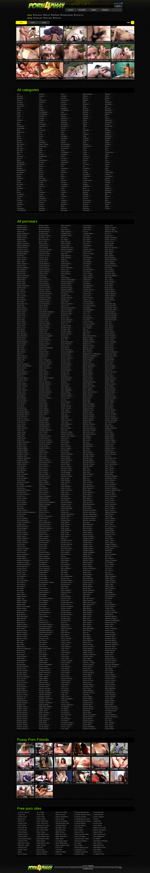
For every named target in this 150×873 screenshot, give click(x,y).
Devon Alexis (43, 518)
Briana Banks (21, 687)
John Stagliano (66, 390)
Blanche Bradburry (23, 648)
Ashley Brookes (22, 526)
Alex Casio (21, 290)
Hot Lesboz (78, 845)
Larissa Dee (65, 671)
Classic (41, 96)
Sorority (107, 108)
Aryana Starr (21, 514)
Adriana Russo (22, 248)
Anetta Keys (21, 422)
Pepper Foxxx (88, 671)
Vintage (107, 182)
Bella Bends (21, 614)
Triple (107, 164)
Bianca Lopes (22, 636)
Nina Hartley (87, 622)
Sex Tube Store (42, 830)
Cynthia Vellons (44, 448)
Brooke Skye (43, 234)
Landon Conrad (66, 660)
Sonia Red (108, 432)
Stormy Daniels (110, 484)
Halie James (43, 681)
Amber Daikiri (22, 384)
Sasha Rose (109, 348)
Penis (85, 150)
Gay (62, 112)
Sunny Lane (109, 498)
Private (85, 172)
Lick (62, 198)
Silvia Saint (109, 406)
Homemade (65, 144)
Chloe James (43, 374)
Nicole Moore (87, 586)
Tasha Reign (109, 530)
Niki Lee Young (88, 598)
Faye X (41, 618)
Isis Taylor (64, 240)
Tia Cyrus (108, 568)
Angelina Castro (22, 454)
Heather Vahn (44, 701)
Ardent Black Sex (43, 836)
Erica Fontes (43, 588)
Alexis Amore (21, 308)
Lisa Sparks (87, 262)
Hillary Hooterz (44, 709)
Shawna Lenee (110, 384)
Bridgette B (21, 699)
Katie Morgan (66, 486)
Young (107, 208)
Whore (107, 196)
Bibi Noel (20, 642)
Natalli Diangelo (88, 552)
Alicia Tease (21, 340)
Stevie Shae (109, 482)
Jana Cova (65, 270)
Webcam (108, 190)
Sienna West (109, 402)
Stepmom (108, 120)
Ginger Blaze (43, 658)
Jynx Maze (65, 426)
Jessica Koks (65, 360)
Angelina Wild (22, 460)
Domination (43, 160)
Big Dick (20, 150)
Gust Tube (40, 814)
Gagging (64, 108)
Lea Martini (65, 691)
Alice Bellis (21, 330)
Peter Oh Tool (88, 681)
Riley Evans (109, 250)
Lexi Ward (64, 721)
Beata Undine (22, 610)
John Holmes (65, 388)
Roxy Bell (108, 278)
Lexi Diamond (66, 715)
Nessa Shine (87, 566)
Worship (108, 202)
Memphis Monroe (89, 428)
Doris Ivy (42, 550)
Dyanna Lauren (44, 554)
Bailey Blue (21, 594)
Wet (106, 194)
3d (18, 94)
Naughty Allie (87, 558)
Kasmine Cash (66, 468)
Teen (106, 148)
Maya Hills (86, 402)
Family (41, 184)
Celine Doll (43, 332)
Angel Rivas (21, 438)
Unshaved (108, 176)
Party (85, 148)
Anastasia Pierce (23, 414)
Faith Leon (42, 614)
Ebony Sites (60, 819)
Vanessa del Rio (111, 648)
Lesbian (64, 196)
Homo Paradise (80, 836)
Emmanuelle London (46, 582)
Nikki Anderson (88, 604)
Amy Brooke (21, 402)
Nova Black (87, 638)
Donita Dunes (44, 542)
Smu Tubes (41, 832)
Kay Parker (65, 500)
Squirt (107, 118)
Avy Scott (20, 592)
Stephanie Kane (110, 478)
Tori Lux (108, 600)
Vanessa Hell (109, 636)
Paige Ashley (87, 650)
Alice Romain (21, 334)
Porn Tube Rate (42, 821)
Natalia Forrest (88, 538)
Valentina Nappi (110, 618)
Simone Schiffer (110, 414)
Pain (84, 142)
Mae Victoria (87, 352)
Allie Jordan (21, 352)
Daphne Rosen (44, 484)
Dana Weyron (44, 466)
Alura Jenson (21, 368)
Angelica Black (22, 450)
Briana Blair (21, 689)
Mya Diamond (88, 524)
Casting (19, 200)
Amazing (20, 104)
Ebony (41, 166)
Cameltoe (20, 194)
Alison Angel (21, 344)
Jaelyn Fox (65, 262)
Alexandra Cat (22, 304)
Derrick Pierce (44, 512)
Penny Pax (87, 668)
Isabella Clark (66, 234)
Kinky (63, 176)
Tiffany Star (109, 584)
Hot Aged (77, 843)
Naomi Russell (88, 536)
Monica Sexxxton (89, 512)
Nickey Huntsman (89, 568)
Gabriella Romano (45, 632)
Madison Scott (88, 348)
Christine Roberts (45, 392)
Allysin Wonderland (24, 366)
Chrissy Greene (44, 382)
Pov (84, 166)
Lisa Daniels (87, 258)
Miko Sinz (86, 472)
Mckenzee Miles (89, 406)
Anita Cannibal (22, 474)
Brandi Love (21, 668)
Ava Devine (21, 584)
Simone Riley (109, 412)
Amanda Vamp (22, 380)
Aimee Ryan (21, 266)
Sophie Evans (110, 448)
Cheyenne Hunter (45, 362)
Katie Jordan (65, 482)
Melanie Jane (88, 412)
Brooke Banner (44, 230)
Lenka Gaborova (67, 705)
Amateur (20, 102)
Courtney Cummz (45, 440)
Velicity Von (109, 654)
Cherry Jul (42, 358)
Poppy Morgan (88, 691)
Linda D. (86, 248)
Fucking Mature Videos (82, 821)
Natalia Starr (87, 542)
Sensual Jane (110, 368)
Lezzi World (97, 825)
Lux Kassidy (87, 326)
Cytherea (42, 450)
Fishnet (41, 202)
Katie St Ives (65, 488)
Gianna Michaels (45, 648)
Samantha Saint (110, 310)
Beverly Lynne (22, 630)
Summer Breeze (111, 488)
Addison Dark (22, 236)
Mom (84, 106)
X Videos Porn (99, 854)
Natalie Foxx (87, 544)
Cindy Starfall (44, 410)
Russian (86, 196)
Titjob (107, 156)
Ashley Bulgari (22, 528)
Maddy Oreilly (88, 338)
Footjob (63, 96)
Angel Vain (21, 440)
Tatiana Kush (109, 532)
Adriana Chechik (23, 244)
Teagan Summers (111, 546)
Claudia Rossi (44, 428)
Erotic (41, 170)
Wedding (108, 192)
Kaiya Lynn (65, 438)
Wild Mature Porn (99, 847)
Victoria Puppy (110, 681)
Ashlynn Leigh (22, 550)
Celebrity (20, 204)
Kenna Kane (65, 546)
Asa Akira (20, 516)
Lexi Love (64, 717)
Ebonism (40, 847)
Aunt (18, 122)
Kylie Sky (64, 630)
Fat (40, 188)
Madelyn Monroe (89, 342)
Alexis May (21, 320)
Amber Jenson (22, 386)
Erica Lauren (43, 590)
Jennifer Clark (66, 326)
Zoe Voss (108, 721)
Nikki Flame (87, 614)
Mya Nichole (87, 528)
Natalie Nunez (88, 548)
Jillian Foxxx (65, 384)
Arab (18, 114)
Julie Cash (64, 422)
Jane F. (63, 276)
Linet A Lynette (88, 254)
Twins (107, 166)
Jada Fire (64, 254)
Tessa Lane (109, 566)
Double (41, 162)
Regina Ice (109, 236)
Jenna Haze (65, 318)
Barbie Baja (21, 604)
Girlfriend (64, 118)
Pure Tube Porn (42, 823)
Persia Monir (87, 675)
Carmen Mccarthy (45, 294)
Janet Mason (65, 278)
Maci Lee (86, 334)
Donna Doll (43, 546)
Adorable (20, 98)
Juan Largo (65, 410)
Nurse (85, 122)
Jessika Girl (65, 374)
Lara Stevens (65, 666)
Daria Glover (43, 488)
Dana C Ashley (44, 460)
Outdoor (86, 140)
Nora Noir (86, 634)
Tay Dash (108, 536)
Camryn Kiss (43, 258)
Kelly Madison (66, 530)
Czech (41, 136)
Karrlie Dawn (65, 464)
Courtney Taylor (44, 444)
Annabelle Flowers (23, 490)
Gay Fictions (78, 830)
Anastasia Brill (22, 410)
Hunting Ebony (61, 825)
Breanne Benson (23, 677)
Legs (62, 194)
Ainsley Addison (22, 268)
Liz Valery (86, 266)
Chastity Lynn (44, 354)
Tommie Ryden (110, 594)
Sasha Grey (109, 346)
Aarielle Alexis (22, 228)
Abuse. (91, 868)
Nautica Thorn (88, 560)
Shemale (86, 210)
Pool (84, 162)
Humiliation (65, 152)
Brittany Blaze (22, 723)
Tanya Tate (109, 524)
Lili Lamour (87, 238)
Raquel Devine (88, 721)
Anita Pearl (21, 480)
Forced (63, 98)
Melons (85, 98)
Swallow (108, 134)
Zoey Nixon (109, 725)
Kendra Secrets (66, 544)
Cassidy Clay (43, 318)
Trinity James (109, 606)
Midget (85, 100)
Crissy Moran (43, 446)
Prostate (86, 174)
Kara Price (64, 444)
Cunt (40, 132)
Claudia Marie (44, 426)
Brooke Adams (44, 228)
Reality (85, 184)
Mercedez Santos (89, 434)
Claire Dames (44, 412)
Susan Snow (109, 502)
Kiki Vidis (64, 572)
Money (85, 108)
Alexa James (21, 296)
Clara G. (42, 416)
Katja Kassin (65, 494)
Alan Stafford (21, 270)
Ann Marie (20, 484)
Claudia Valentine (45, 430)
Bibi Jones (20, 640)
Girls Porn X (97, 852)
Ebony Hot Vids (61, 812)
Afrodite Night (22, 254)
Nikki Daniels (87, 610)
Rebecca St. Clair (111, 232)
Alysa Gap (20, 370)
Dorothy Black (44, 552)
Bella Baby (21, 612)
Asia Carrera (21, 552)
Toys (106, 160)
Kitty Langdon (66, 590)
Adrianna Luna (22, 250)
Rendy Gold (109, 244)
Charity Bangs (44, 338)
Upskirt (107, 178)
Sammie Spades (111, 316)
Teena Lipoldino (110, 554)
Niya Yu (85, 632)
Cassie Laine (43, 320)
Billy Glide (20, 644)
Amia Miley (21, 396)
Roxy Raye (109, 284)
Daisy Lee (42, 454)
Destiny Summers (45, 516)
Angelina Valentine (23, 458)
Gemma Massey (45, 634)
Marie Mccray (88, 378)
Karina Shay (65, 456)
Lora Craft (86, 296)
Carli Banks (43, 278)
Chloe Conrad (44, 366)
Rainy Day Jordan (89, 715)
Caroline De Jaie (45, 298)
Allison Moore (22, 356)
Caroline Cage (44, 296)
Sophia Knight (110, 440)
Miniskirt (86, 104)
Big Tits (19, 152)
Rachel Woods (88, 709)
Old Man (86, 130)
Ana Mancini (21, 408)
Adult (20, 852)
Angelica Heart (22, 452)
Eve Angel (42, 606)
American (20, 106)
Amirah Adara (22, 400)
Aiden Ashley (21, 258)
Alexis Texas (21, 324)
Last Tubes (22, 825)
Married (63, 208)
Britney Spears (22, 715)
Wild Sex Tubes (23, 845)
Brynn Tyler (43, 242)
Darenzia (42, 486)
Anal (18, 108)
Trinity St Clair (110, 610)
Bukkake (20, 188)
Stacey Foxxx (110, 460)
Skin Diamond (110, 422)
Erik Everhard (44, 592)
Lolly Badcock (88, 286)
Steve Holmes (110, 480)
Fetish (41, 194)
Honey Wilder (44, 727)
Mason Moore (88, 394)
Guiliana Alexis (44, 671)
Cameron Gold (44, 254)
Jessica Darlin (66, 354)
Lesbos (96, 819)
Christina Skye (44, 388)
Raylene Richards (89, 729)
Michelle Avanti (88, 456)
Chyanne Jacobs (45, 398)
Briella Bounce (22, 701)
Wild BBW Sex (98, 845)
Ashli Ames (21, 544)
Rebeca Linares (110, 228)
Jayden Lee (65, 300)
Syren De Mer (110, 508)
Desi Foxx (42, 514)
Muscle (85, 114)
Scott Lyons (109, 362)
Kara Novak (65, 442)
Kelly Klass (65, 526)
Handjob (64, 136)
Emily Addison (44, 570)
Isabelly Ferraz (66, 236)
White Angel (109, 703)
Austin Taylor (21, 574)
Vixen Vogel (109, 699)
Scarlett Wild (109, 360)
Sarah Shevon (110, 338)
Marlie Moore (87, 384)
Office (85, 126)
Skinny (107, 98)
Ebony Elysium (42, 852)
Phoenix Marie (88, 685)
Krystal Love (65, 616)
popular (70, 10)
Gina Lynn (42, 652)
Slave (107, 100)
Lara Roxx (64, 664)
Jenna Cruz (65, 316)
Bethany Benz (22, 624)
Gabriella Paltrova (45, 630)
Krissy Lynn (65, 600)
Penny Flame (87, 666)
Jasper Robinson (67, 292)
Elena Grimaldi (44, 558)
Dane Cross (43, 468)
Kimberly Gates (66, 580)
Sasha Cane (109, 344)
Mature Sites (97, 832)
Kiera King (64, 566)
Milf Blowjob (56, 15)
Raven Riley (87, 725)
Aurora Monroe (22, 566)
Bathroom (20, 132)
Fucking (64, 104)
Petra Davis (87, 683)
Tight (106, 154)
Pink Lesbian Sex (99, 834)
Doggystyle (43, 156)
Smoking (108, 104)
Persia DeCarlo (88, 673)
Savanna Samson (111, 352)
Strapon (108, 124)
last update (82, 10)
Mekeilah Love (88, 410)
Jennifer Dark (66, 328)
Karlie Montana (66, 460)
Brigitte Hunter (22, 707)
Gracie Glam (43, 666)
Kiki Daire (64, 570)
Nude (85, 120)
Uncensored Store (24, 839)
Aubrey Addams (22, 554)
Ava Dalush (21, 582)
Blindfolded (21, 164)
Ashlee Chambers (23, 522)
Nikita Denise (87, 600)
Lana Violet (65, 658)
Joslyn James (66, 408)
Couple (41, 120)
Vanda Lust (109, 630)
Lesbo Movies (98, 814)
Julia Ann (64, 414)
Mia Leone (86, 440)
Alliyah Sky (21, 360)
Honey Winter (44, 729)
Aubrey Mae (21, 556)
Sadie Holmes (110, 296)
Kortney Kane (66, 598)
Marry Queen (87, 390)
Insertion (64, 160)
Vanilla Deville (110, 650)
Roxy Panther (110, 282)
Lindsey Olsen (88, 250)
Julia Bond (64, 416)
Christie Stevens (45, 384)
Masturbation (87, 94)
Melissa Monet (88, 420)
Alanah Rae (21, 274)
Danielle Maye (44, 478)
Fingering (42, 198)
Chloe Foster (43, 372)
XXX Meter (97, 850)
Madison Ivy (87, 344)
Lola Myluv (87, 284)
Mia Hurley (87, 438)
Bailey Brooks (22, 596)
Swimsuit (108, 136)
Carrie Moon (43, 306)
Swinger (108, 138)
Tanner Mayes (110, 518)
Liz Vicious (87, 268)
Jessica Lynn (65, 362)
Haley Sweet (43, 677)
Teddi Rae (108, 550)
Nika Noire (86, 594)
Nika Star (86, 596)
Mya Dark (86, 522)
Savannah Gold (110, 354)
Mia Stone (86, 450)
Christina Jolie (44, 386)
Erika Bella (43, 594)
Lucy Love (86, 316)
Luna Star (86, 320)
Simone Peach (110, 410)
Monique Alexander (90, 516)
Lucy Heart (87, 312)
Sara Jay (108, 322)
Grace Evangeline (45, 664)
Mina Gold (86, 480)
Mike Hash (86, 470)
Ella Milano (43, 564)
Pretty (85, 170)
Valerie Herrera (110, 622)
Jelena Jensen (66, 312)
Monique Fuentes (89, 518)
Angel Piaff (21, 434)
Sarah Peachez (110, 336)
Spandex (108, 110)
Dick (40, 148)
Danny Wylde (44, 482)
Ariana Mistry (21, 504)
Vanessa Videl (110, 646)
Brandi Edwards (22, 666)
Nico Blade (87, 576)
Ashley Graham (22, 534)
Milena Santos (88, 474)
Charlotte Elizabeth (46, 348)
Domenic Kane (44, 540)
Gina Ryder (43, 654)
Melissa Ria (87, 422)
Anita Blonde (21, 470)
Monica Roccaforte (89, 510)
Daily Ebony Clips (43, 843)
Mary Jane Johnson (90, 392)
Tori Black (108, 598)
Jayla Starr (65, 302)
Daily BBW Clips (61, 843)
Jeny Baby (64, 338)
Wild (106, 200)
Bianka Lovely (22, 638)
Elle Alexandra (44, 566)
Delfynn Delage (44, 504)
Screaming (87, 200)
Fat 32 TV (59, 847)
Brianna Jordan (22, 695)
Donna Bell (43, 544)
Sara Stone (109, 328)
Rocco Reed (109, 262)
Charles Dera (43, 342)
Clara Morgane (44, 418)
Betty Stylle (21, 628)
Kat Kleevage (66, 472)
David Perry (43, 494)
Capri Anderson (44, 270)
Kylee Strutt (65, 624)
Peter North (87, 679)
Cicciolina (42, 400)
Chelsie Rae (43, 356)
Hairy (63, 134)
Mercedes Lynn (88, 432)
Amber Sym (21, 392)
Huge (63, 150)
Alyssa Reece (22, 374)
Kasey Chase (66, 466)
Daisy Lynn (43, 456)
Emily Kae (42, 574)
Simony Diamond (111, 418)
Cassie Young (44, 322)
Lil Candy (86, 236)
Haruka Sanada (44, 689)
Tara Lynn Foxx (110, 526)
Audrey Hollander (23, 560)
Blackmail (20, 162)
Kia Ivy (63, 556)
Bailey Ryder (21, 602)
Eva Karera (43, 604)
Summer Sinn (110, 492)
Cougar (41, 118)
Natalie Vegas (88, 550)
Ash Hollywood (22, 520)
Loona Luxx (87, 294)
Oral (84, 132)
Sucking (108, 132)
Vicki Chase (109, 671)
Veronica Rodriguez (112, 664)
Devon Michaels (44, 522)
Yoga (106, 206)
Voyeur (107, 186)
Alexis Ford (21, 316)
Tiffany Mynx (109, 578)
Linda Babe (87, 246)
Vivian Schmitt (110, 697)
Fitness (41, 206)
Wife (106, 198)
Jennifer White (66, 332)
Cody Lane (43, 434)
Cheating (20, 208)
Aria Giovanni (22, 502)
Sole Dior (108, 430)
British (19, 182)
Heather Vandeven (45, 703)
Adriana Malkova (23, 246)
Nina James (87, 624)
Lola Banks (87, 280)
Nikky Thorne (87, 620)
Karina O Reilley (67, 454)
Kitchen (63, 180)
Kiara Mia (64, 562)
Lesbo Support (98, 817)
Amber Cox (21, 382)
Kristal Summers (67, 602)
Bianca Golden (22, 634)
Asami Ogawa (22, 518)
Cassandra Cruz (45, 314)
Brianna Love (21, 697)
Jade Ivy (64, 260)
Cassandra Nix (44, 316)
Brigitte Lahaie (22, 709)
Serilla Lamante (110, 372)
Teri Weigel (109, 562)
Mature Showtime (99, 830)
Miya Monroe (87, 500)
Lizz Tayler (86, 272)
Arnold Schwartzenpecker (26, 512)
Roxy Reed (109, 286)
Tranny (107, 162)
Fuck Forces (22, 830)
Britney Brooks (22, 713)
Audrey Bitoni (21, 558)
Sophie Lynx (109, 450)
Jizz (62, 174)
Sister (107, 96)
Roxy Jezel (109, 280)
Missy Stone (87, 496)
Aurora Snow (21, 568)
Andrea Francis (22, 418)
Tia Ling (108, 572)
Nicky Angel (87, 574)
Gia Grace (42, 640)
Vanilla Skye (109, 652)
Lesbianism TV (79, 850)
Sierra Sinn (109, 404)
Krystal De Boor (66, 614)
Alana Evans (21, 272)
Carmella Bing (44, 286)
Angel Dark (21, 426)
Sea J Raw (109, 364)
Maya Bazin (87, 398)
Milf (84, 102)
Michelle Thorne (88, 464)
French (63, 102)
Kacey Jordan (66, 428)
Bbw (18, 134)
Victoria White (110, 685)
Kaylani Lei (65, 512)
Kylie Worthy (65, 632)
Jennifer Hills (65, 330)
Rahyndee (86, 711)
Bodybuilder (21, 170)
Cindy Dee (42, 402)
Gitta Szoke (43, 662)
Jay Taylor (64, 294)
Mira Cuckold (87, 482)
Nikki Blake (87, 608)
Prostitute (86, 176)
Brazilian (20, 178)
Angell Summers (23, 462)
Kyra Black (65, 634)
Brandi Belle (21, 664)
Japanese (64, 168)
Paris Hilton (87, 658)
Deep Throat (43, 144)
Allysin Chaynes (22, 364)
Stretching (108, 126)
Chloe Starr (43, 380)
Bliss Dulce (21, 650)
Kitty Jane (64, 588)
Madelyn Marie (88, 340)
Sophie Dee (109, 446)
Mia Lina (86, 442)
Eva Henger (43, 602)
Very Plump (97, 843)
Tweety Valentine (111, 612)
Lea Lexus (64, 689)
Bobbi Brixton (21, 656)
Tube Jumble (22, 836)
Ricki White (109, 246)
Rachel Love (87, 701)
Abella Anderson (23, 234)
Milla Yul (86, 478)
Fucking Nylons (80, 825)
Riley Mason (109, 252)
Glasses (64, 122)
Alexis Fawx (21, 314)
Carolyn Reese (44, 302)
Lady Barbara (66, 646)
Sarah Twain (109, 340)
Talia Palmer (109, 514)
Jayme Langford (67, 304)
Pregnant (86, 168)
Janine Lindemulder (68, 280)
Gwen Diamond (44, 673)
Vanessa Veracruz (111, 644)
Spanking (108, 112)
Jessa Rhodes (66, 344)
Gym (62, 132)
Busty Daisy (43, 244)
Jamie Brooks (66, 264)
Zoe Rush (108, 719)
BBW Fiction (60, 832)
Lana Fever (65, 656)
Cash (19, 198)
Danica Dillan (43, 474)
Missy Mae (87, 490)
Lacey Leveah (66, 642)
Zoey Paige (109, 727)
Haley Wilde (43, 679)
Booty (19, 176)
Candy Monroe (44, 266)
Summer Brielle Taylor (113, 490)
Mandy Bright (87, 360)
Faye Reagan (44, 616)
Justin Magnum (66, 424)
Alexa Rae (20, 302)
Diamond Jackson (45, 528)
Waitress (108, 188)
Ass (18, 118)
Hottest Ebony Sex (62, 823)
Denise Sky (43, 510)
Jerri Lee (64, 340)
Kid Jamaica (65, 564)
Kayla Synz (65, 510)
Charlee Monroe (45, 340)
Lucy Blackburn (88, 310)
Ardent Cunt (22, 817)
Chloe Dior (42, 370)
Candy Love (43, 262)
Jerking (63, 172)
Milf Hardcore (38, 15)
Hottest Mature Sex (81, 847)
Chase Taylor (43, 352)
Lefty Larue (65, 697)
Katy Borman (65, 498)
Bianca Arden (21, 632)
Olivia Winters (88, 648)
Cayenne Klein (44, 328)
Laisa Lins (64, 650)
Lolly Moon (87, 288)
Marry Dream (87, 388)
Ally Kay (20, 362)
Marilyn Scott (87, 380)
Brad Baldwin (21, 660)
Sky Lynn (108, 424)
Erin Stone (42, 596)
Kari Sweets (65, 450)
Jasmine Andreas (67, 282)
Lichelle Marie (88, 234)
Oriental (86, 138)
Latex (63, 188)
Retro (85, 188)
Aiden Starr (21, 262)
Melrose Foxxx (88, 426)
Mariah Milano (88, 374)
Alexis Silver (48, 18)
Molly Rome (87, 506)
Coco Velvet (43, 432)
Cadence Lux (43, 246)
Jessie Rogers (66, 370)
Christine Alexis (44, 390)
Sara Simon (109, 326)
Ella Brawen (43, 562)
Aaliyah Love (21, 226)
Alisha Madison (22, 342)
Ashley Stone (21, 540)
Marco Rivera (88, 368)
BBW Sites (59, 839)
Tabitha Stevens (110, 512)
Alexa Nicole (21, 300)
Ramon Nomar (88, 717)
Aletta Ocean (21, 288)
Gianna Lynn (43, 646)
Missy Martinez (88, 492)
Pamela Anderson (89, 654)
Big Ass (19, 142)
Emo (40, 168)
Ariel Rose (20, 508)
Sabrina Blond (110, 292)
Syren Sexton (110, 510)
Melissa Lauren (88, 418)
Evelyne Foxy (44, 610)
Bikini (19, 154)
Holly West (43, 723)
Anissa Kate (21, 466)
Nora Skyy (86, 636)
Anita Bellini (21, 468)
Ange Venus (21, 424)
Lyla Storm (87, 332)
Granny (63, 128)
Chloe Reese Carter (46, 378)
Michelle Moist (88, 460)
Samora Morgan (111, 318)
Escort (41, 172)
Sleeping (108, 102)
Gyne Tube (41, 817)
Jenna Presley (66, 322)
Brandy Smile (21, 673)
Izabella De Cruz (67, 248)
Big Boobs (20, 144)
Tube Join (21, 814)
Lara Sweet (65, 668)
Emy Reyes (43, 584)
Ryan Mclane (109, 290)
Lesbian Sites (79, 854)
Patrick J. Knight (89, 662)
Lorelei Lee (87, 300)
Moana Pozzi (87, 502)
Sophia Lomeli (110, 442)
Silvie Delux (109, 408)
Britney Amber (22, 711)
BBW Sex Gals (61, 834)
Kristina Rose (66, 604)
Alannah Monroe (23, 276)
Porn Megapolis (99, 836)
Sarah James (109, 332)
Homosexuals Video (81, 839)
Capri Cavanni (44, 272)
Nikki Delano (87, 612)
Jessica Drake (66, 356)
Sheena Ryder (110, 390)
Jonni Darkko (65, 402)
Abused (19, 96)
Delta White (43, 506)
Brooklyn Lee (43, 238)
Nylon (85, 124)
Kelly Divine (65, 524)
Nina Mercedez (88, 628)
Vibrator (107, 180)
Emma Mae (43, 578)
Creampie (42, 124)
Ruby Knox (109, 288)
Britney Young (22, 719)
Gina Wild (42, 656)
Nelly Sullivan (88, 562)
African (19, 100)
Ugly (106, 168)
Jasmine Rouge (66, 288)
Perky (85, 152)
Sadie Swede (109, 300)
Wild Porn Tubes (24, 843)
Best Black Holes (43, 839)
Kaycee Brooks (66, 502)
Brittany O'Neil (22, 725)
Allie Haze (20, 348)
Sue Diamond (110, 486)
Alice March (21, 332)
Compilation (43, 114)
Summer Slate (110, 494)
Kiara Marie (65, 560)
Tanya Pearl (109, 522)
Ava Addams (21, 576)
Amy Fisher (21, 404)
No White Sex (61, 830)
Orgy (84, 136)
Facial (41, 182)
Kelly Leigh (65, 528)
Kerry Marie (65, 552)
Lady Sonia (65, 648)
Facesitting (43, 180)
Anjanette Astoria (23, 482)
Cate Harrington (44, 324)
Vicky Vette (109, 673)
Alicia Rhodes (22, 336)
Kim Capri (64, 574)
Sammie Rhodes (111, 314)
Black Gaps (41, 841)
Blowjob (20, 168)
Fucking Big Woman (81, 812)
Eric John (42, 586)
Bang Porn (22, 819)
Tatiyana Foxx (110, 534)
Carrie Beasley (44, 304)
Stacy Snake (109, 472)
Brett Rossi (21, 685)
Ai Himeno (20, 256)
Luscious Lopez (88, 324)
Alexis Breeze (22, 310)
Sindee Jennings (111, 420)
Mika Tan (86, 468)
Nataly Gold (87, 554)
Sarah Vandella (110, 342)
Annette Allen (21, 492)
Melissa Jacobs (88, 416)
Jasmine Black (66, 284)
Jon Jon (64, 400)
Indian (63, 156)
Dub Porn (21, 821)
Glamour (64, 120)
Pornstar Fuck (80, 15)
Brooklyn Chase (44, 236)
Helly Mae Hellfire (45, 707)
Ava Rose (20, 588)
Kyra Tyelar (65, 636)
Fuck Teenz (78, 828)
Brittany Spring (22, 727)
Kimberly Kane (66, 582)
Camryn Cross (44, 256)
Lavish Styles (65, 681)
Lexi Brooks (65, 713)
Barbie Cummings (23, 606)
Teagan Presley (110, 544)
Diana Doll (42, 532)
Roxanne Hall (110, 274)
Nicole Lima (87, 584)
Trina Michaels (110, 604)
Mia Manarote (88, 446)
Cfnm (19, 206)
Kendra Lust (65, 542)
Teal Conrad (109, 548)
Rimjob (85, 194)
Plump (85, 160)
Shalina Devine (110, 378)
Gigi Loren (42, 650)
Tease (107, 146)
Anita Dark (20, 476)
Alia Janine (21, 326)
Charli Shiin (43, 346)
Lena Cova (65, 703)
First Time (42, 200)
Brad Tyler (20, 662)
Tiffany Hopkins (110, 576)
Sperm (107, 114)
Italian (63, 164)
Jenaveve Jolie (66, 314)
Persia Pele (87, 677)
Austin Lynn (21, 572)
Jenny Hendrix (66, 334)
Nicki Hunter (87, 570)
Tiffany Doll (109, 574)
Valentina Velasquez (112, 620)
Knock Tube (41, 819)
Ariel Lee (20, 506)
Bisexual (20, 156)
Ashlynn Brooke (22, 548)
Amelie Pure (21, 394)
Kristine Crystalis (67, 606)
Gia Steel (42, 644)
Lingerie (64, 200)
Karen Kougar (66, 448)
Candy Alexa (43, 260)
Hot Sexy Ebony (61, 821)
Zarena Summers (111, 717)
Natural (85, 116)
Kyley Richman (66, 628)
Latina (63, 190)
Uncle (107, 170)
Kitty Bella (64, 586)
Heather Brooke (44, 695)
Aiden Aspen (21, 260)
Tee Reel (108, 552)
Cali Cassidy (43, 248)
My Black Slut (60, 828)
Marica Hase (87, 376)
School (85, 198)
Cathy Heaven (44, 326)
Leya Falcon (87, 226)
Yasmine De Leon (111, 709)
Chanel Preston (44, 334)
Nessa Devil (87, 564)
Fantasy (42, 186)
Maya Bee (86, 400)
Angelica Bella (22, 448)
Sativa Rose (109, 350)
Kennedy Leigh (66, 548)
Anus (19, 112)
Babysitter (20, 126)
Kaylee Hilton (38, 18)
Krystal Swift (65, 620)
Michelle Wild (87, 466)
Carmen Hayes (44, 290)
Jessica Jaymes (66, 358)
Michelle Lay (87, 458)
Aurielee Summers (23, 564)
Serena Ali (108, 370)
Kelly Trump (65, 534)
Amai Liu (20, 376)
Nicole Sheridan (88, 590)
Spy (106, 116)
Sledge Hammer (111, 428)
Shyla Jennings (110, 398)
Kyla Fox (64, 622)
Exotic (41, 176)
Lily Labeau (87, 242)
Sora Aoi (108, 456)
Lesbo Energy (98, 812)
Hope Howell (65, 226)
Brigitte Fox (21, 705)
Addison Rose (22, 238)
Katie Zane (65, 492)
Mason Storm (88, 396)
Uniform (108, 174)
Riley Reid (108, 254)
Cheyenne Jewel (45, 364)
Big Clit (19, 146)
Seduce (85, 204)
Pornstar (86, 164)
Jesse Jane (65, 346)
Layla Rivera (65, 683)
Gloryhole (64, 124)
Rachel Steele (88, 707)
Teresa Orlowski (110, 560)
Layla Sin (64, 687)
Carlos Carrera (44, 280)
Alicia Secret (21, 338)
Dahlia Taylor (43, 452)
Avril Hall (20, 590)
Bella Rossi (21, 620)
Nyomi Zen (87, 642)
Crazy (41, 122)
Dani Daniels (43, 470)
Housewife (64, 148)
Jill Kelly (64, 382)
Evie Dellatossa (44, 612)
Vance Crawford (110, 628)
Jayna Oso (65, 306)
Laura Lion (64, 675)
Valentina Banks (111, 616)
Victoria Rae (109, 683)
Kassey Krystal (66, 470)
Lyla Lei (85, 330)
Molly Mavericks (88, 504)
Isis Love (64, 238)
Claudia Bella (43, 420)
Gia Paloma (43, 642)
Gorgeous (64, 126)
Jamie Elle (64, 266)
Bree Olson (21, 681)
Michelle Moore (88, 462)
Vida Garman (109, 687)
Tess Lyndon (109, 564)
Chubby (41, 94)
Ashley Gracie (22, 532)
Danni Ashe (43, 480)
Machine (64, 204)
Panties (85, 144)
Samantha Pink (110, 306)
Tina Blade (109, 592)
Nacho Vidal (87, 530)
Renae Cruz (109, 242)
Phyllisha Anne (88, 687)
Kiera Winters (66, 568)
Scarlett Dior (109, 358)
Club (40, 104)
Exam (41, 174)
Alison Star (21, 346)
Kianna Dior (65, 558)
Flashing (42, 208)
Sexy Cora (108, 374)
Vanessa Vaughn (111, 642)
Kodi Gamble (65, 596)
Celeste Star (43, 330)
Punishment (87, 180)
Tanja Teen (109, 516)
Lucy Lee (86, 314)
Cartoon (20, 196)
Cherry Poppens (45, 360)
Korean (63, 182)
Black (19, 160)
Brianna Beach (22, 691)
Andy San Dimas (23, 420)
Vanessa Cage (110, 634)
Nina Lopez (87, 626)
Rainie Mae (87, 713)
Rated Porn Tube (43, 825)
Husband (64, 154)
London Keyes (88, 290)
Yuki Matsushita (110, 711)
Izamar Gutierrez (67, 250)
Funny (63, 106)
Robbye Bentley (110, 260)
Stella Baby (109, 474)
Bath (18, 130)
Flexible (41, 210)
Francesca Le (44, 622)
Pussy (85, 182)
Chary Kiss (43, 350)
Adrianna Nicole (22, 252)
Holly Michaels (44, 719)
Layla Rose (65, 685)
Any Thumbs (22, 854)
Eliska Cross (43, 560)
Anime (19, 110)
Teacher (108, 144)
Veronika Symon (111, 666)
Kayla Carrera (66, 506)
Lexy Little (64, 729)
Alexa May (20, 298)
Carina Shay (43, 274)
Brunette (20, 184)
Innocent (64, 158)
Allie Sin (20, 354)
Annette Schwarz (23, 494)
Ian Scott (64, 228)
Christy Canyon (44, 394)
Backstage (20, 128)
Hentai (63, 140)
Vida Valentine (110, 689)
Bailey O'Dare (22, 600)
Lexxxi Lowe (65, 727)
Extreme (42, 178)
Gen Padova (43, 636)
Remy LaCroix (110, 240)
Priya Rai (86, 695)
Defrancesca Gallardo (47, 502)
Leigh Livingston (67, 699)
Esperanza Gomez (45, 598)
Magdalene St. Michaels (91, 354)
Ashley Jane (21, 536)
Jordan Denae (66, 406)
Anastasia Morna (23, 412)
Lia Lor (85, 232)
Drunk (41, 164)
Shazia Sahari (110, 388)
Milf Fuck (47, 15)
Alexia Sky (20, 306)
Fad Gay (59, 854)
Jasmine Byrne (66, 286)
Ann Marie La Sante (24, 486)
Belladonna (21, 622)
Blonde (19, 166)
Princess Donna (88, 693)
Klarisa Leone (66, 592)
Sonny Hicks (109, 434)
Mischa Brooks (88, 486)
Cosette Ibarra (44, 438)
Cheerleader (21, 210)
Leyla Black (87, 228)
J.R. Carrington (66, 252)
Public (85, 178)
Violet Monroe (110, 693)
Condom (42, 116)
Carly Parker (43, 282)
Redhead (86, 186)
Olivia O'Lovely (88, 646)
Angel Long (21, 432)
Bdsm (19, 136)
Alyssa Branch (22, 372)
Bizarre (19, 158)
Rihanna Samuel (111, 248)
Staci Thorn (109, 466)
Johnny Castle (66, 394)
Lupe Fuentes (88, 322)
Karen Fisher (65, 446)
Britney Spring (22, 717)
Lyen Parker (87, 328)
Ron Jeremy (109, 270)
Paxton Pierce (88, 664)
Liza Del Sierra (88, 270)
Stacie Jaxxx (109, 468)
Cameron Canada (45, 250)
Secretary (86, 202)
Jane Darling (65, 274)
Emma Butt (43, 576)
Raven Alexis (87, 723)
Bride (19, 180)
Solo (106, 106)
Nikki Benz (86, 606)
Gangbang (64, 110)
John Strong (65, 392)
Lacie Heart (65, 644)
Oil (84, 128)
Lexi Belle (64, 709)
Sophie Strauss (110, 454)
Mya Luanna (87, 526)
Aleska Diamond (23, 286)
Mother (85, 112)
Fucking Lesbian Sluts (82, 814)
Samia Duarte (110, 312)
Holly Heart (43, 717)
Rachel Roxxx (88, 703)
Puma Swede (88, 699)
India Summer (66, 232)
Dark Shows (41, 845)
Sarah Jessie (109, 334)
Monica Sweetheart (90, 514)
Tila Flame (108, 590)
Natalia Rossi (87, 540)
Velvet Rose (109, 656)
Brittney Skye (43, 226)
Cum (40, 128)
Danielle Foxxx (44, 476)
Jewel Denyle (66, 380)
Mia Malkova (87, 444)
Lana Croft (64, 654)
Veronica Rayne (110, 660)
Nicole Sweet (87, 592)
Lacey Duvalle (66, 638)
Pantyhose (86, 146)
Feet (40, 190)
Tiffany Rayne (110, 580)
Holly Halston (43, 715)
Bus (18, 190)
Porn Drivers (22, 832)
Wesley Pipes (110, 701)
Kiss (62, 178)
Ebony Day (41, 850)
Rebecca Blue (110, 230)
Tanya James (109, 520)
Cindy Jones (43, 408)
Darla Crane (43, 490)
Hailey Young (43, 675)
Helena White (44, 705)
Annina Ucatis (22, 498)
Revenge (86, 190)
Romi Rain (108, 268)
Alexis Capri (21, 312)
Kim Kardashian (66, 576)
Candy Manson (44, 264)
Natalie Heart (87, 546)
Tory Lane (108, 602)
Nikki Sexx (86, 618)
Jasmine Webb (66, 290)
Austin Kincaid (22, 570)
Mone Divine (87, 508)
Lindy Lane (87, 252)
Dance (41, 140)
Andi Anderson (22, 416)
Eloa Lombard (44, 568)
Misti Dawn (87, 498)
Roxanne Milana (111, 276)
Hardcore (64, 138)
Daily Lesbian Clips (62, 845)
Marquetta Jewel (89, 386)
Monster (86, 110)
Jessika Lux (65, 376)
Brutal (19, 186)
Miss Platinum (88, 488)
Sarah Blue (109, 330)
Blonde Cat (21, 652)
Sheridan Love (110, 396)
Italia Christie (65, 242)
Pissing (85, 158)
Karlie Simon (65, 462)
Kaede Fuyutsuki (67, 434)
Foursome (64, 100)
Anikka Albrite (22, 464)
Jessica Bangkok (67, 352)
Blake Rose (21, 646)
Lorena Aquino (88, 302)
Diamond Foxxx (44, 526)
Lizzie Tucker (87, 274)
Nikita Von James (89, 602)
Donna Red (43, 548)
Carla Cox (42, 276)
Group (63, 130)
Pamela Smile (88, 656)
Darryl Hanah (43, 492)
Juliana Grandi (66, 420)
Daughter (42, 142)
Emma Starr (43, 580)
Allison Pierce (22, 358)
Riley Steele (109, 256)
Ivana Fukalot (66, 244)
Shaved (85, 206)
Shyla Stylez (109, 400)
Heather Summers (45, 699)
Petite (85, 154)
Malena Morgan (88, 358)
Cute (40, 134)
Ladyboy (64, 186)
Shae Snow (109, 376)
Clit (40, 98)
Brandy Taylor (22, 675)
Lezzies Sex (97, 823)
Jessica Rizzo (66, 366)
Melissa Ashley (88, 414)
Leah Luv (64, 695)
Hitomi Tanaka (44, 713)
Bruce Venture (44, 240)
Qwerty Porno (23, 834)
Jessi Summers (66, 350)
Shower (107, 94)
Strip (106, 128)
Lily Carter (86, 240)
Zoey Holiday (109, 723)
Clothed (41, 102)
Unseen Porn (22, 841)
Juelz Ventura (66, 412)
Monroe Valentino (89, 520)
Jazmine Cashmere (68, 308)
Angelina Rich (22, 456)
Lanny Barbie (65, 662)
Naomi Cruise (88, 534)
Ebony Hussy (60, 814)
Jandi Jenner (65, 272)
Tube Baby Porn (42, 834)
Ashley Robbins (22, 538)
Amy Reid (20, 406)
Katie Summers (66, 490)
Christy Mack (43, 396)
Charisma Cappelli (45, 336)
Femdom (42, 192)
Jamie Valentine (66, 268)
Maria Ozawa (87, 372)
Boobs (19, 174)
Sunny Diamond (110, 496)
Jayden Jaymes (66, 298)
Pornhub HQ (22, 828)
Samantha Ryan (111, 308)
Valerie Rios (109, 624)
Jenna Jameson (66, 320)
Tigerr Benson (110, 588)
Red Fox (108, 234)
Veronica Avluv (110, 658)
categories (105, 10)
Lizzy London (87, 276)
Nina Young (87, 630)
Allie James (21, 350)
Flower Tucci (43, 620)
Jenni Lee (64, 324)
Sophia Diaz (109, 438)
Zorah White (109, 729)
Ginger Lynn (43, 660)
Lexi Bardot (65, 707)
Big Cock (20, 148)
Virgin (107, 184)
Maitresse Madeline (90, 356)
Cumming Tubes (61, 841)
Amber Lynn (21, 388)
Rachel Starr (87, 705)
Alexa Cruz (21, 294)
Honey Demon (44, 725)
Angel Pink (21, 436)
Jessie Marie (65, 368)
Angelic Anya (21, 444)
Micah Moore (87, 452)
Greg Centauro (44, 668)
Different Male (61, 852)
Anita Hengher (22, 478)
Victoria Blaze (110, 675)
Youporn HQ (22, 847)
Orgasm (86, 134)
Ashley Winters (22, 542)
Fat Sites (59, 850)
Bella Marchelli (22, 616)
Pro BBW (96, 839)
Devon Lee (43, 520)
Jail (62, 166)
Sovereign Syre (110, 458)
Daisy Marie (43, 458)
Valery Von (109, 626)
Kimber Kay (65, 578)
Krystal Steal (65, 618)
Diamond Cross (44, 524)
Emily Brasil (43, 572)
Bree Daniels (21, 679)
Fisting (41, 204)
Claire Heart (43, 414)
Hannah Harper (44, 685)
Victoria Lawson (110, 677)
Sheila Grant (109, 394)
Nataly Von (87, 556)
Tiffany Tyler (109, 586)
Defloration (43, 146)
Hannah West (44, 687)
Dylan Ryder (43, 556)
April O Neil (21, 500)
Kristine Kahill (66, 608)
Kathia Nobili (65, 474)
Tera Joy (108, 556)
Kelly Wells (65, 536)
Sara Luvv (108, 324)
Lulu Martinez (88, 318)
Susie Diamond (110, 504)
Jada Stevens (66, 256)
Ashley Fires (21, 530)
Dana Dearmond (45, 462)
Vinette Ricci (109, 691)
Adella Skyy (21, 240)
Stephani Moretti (111, 476)
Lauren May (65, 677)
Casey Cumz (43, 308)
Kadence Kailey (66, 432)
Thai (106, 150)
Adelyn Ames (21, 242)
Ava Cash (20, 578)
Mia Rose (86, 448)
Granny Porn (79, 832)
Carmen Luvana (44, 292)
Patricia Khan (88, 660)
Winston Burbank (111, 707)
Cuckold (42, 126)
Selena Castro (110, 366)
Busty (19, 192)
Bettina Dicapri (22, 626)
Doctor (41, 154)
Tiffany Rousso (110, 582)
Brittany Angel (22, 721)
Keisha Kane (65, 520)
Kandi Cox (64, 440)
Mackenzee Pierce (89, 336)
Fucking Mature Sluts (82, 819)
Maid (62, 206)
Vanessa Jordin (110, 638)
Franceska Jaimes (45, 624)
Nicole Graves (88, 582)
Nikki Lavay (87, 616)
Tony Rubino (109, 596)
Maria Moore (87, 370)
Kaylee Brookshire (67, 514)
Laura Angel (65, 673)
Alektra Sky (21, 282)
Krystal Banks (66, 612)
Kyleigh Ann (65, 626)
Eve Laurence (44, 608)
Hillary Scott (43, 711)
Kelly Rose (65, 532)
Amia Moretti (21, 398)
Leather (63, 192)
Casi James (43, 310)
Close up (42, 100)
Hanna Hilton (43, 683)
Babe (19, 124)
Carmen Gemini (44, 288)
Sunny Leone (109, 500)
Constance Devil (45, 436)
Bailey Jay (20, 598)
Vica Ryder (109, 668)
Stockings (108, 122)
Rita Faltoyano (110, 258)
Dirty (40, 152)
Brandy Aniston (22, 671)
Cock (41, 106)
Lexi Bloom (65, 711)
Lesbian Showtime (81, 852)
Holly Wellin (43, 721)
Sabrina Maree (110, 294)
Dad (40, 138)
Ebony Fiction (42, 854)
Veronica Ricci (110, 662)
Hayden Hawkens (45, 693)
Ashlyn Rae (21, 546)
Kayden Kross (66, 504)
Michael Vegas (88, 454)
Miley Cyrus (87, 476)
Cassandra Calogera (46, 312)
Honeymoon (65, 146)
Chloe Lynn (43, 376)
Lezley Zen (87, 230)
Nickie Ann (86, 572)
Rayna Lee (109, 226)
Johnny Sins (65, 398)
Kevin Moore (65, 554)
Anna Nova (21, 488)
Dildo (41, 150)
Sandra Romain (110, 320)
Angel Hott (20, 430)
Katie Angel (65, 478)
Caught (19, 202)
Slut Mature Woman (100, 841)
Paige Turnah (88, 652)
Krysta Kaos (65, 610)
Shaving (86, 208)
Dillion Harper (44, 536)
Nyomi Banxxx (88, 640)
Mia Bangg (87, 436)
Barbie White (21, 608)
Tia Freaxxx (109, 570)
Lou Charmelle (88, 304)
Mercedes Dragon (89, 430)
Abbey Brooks (22, 230)
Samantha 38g (110, 304)
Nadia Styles (87, 532)
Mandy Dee (87, 362)
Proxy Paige (87, 697)
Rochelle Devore (111, 266)
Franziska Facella (45, 626)
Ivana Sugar (65, 246)
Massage (64, 210)
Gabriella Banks (44, 628)
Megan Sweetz (88, 408)
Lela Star (64, 701)
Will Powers (109, 705)
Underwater (109, 172)
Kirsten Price (65, 584)
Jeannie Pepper (66, 310)
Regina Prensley (111, 238)
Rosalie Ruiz (109, 272)
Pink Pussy (58, 18)
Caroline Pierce (44, 300)
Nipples (85, 118)
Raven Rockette (88, 727)
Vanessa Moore (110, 640)
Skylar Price (109, 426)
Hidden (63, 142)
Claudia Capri (44, 422)
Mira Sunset (87, 484)
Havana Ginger (44, 691)
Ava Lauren (21, 586)
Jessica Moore (66, 364)
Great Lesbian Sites (81, 834)
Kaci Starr (64, 430)
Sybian (107, 140)
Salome (107, 302)
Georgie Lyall (43, 638)
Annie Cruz (21, 496)
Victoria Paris (109, 679)
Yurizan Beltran (110, 715)
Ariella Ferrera (22, 510)
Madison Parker (88, 346)
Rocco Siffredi (110, 264)
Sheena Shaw (110, 392)
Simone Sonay (110, 416)
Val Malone (109, 614)
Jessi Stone (65, 348)
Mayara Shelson (89, 404)
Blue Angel (21, 654)
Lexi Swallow (65, 719)
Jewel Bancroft (66, 378)
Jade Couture (66, 258)
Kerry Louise (65, 550)
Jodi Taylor (65, 386)
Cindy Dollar (43, 404)
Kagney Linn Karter (68, 436)
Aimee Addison (22, 264)
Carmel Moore (44, 284)
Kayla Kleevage (66, 508)
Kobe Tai (64, 594)
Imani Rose (65, 230)
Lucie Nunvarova (89, 306)
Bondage (20, 172)
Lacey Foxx (65, 640)
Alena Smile (21, 284)
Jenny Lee (64, 336)
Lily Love (86, 244)
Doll (40, 158)
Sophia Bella (109, 436)
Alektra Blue (21, 280)
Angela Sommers (23, 442)
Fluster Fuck (22, 823)
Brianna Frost (22, 693)
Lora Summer (88, 298)
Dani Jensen (43, 472)
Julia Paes (64, 418)
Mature (85, 96)
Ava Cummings (22, 580)
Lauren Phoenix (66, 679)
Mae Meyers (87, 350)
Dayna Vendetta (44, 496)
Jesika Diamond (66, 342)
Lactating (64, 184)
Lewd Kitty (97, 821)
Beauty (19, 140)
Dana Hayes (43, 464)
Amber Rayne (22, 390)
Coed (41, 108)
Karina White (65, 458)
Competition (43, 112)
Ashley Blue (21, 524)
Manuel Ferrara (88, 364)
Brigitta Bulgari (22, 703)
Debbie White (44, 498)
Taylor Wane (109, 542)
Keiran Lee (65, 518)
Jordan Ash (65, 404)
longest (94, 10)
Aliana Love (21, 328)
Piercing (86, 156)
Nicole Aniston (88, 580)
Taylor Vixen (109, 540)
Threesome (109, 152)
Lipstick (63, 202)
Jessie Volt (65, 372)
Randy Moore (88, 719)
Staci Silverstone (111, 464)
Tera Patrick (109, 558)
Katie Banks (65, 480)
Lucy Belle (86, 308)
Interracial (64, 162)
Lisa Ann (86, 256)
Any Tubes (40, 812)
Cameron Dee (44, 252)
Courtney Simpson (45, 442)
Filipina (41, 196)
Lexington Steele (67, 723)
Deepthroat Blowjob (67, 15)
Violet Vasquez (110, 695)
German (64, 114)
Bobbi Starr (21, 658)
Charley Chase (44, 344)
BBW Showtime (61, 836)
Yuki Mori (108, 713)
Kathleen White (66, 476)
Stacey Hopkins (110, 462)
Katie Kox (64, 484)
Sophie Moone (110, 452)
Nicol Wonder (88, 578)
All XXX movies (23, 812)
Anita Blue (20, 472)
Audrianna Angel (23, 562)
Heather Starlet (44, 697)
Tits (106, 158)
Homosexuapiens (80, 841)
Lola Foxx (86, 282)
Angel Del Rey (22, 428)
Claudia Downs (44, 424)
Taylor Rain (109, 538)
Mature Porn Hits (99, 828)
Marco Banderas (89, 366)
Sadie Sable (109, 298)
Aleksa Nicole (22, 278)
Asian (19, 116)
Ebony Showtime (62, 817)
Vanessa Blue (110, 632)
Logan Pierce (87, 278)
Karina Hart (65, 452)
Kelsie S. (64, 538)
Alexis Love (21, 318)
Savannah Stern (111, 356)
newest (33, 22)
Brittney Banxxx (22, 729)
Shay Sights (109, 386)
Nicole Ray (87, 588)
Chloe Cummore (45, 368)
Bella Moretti (21, 618)
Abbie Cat (20, 232)
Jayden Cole (65, 296)
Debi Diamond (44, 500)
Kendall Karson (66, 540)
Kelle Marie (65, 522)
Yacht (107, 204)
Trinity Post (109, 608)
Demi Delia (43, 508)
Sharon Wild (109, 382)
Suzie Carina (109, 506)
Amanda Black (22, 378)
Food (63, 94)
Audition (20, 120)
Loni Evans (87, 292)
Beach (19, 138)
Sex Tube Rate (42, 828)
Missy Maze (87, 494)
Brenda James (22, 683)
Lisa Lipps (86, 260)
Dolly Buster (43, 538)
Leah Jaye (64, 693)
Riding (85, 192)
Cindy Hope (43, 406)
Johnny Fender (66, 396)
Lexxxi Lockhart (66, 725)
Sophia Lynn (109, 444)
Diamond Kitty (44, 530)
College (41, 110)
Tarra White (109, 528)
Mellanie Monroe (89, 424)
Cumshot (42, 130)
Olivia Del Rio (88, 644)
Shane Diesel (110, 380)
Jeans (63, 170)
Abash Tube (22, 850)
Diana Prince (43, 534)
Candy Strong (44, 268)
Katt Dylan (64, 496)
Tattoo (107, 142)
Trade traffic (90, 865)
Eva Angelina (43, 600)
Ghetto (63, 116)
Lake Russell (65, 652)
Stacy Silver (109, 470)
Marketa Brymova (89, 382)
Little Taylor (87, 264)
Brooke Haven (44, 232)
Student (107, 130)
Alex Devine (21, 292)
